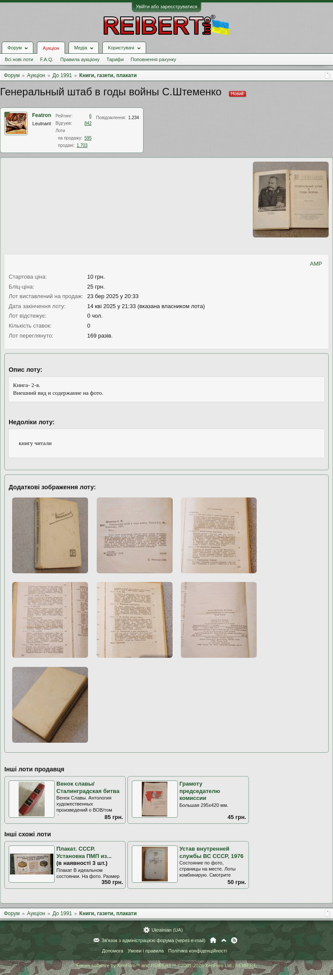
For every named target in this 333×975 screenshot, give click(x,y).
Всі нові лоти (19, 59)
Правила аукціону (79, 59)
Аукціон (50, 48)
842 (88, 123)
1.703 (82, 145)
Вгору (224, 940)
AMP (316, 263)
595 (88, 138)
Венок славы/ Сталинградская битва (87, 787)
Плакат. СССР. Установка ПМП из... (84, 852)
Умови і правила (145, 950)
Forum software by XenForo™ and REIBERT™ (166, 965)
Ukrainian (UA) (167, 930)
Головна (213, 940)
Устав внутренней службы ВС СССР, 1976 (212, 852)
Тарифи (115, 59)
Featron (41, 115)
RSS (234, 940)
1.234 (133, 117)
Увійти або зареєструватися (166, 6)
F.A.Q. (46, 59)
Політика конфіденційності (197, 950)
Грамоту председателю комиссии (200, 790)
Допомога (112, 950)
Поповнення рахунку (153, 59)
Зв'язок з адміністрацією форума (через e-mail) (153, 940)
